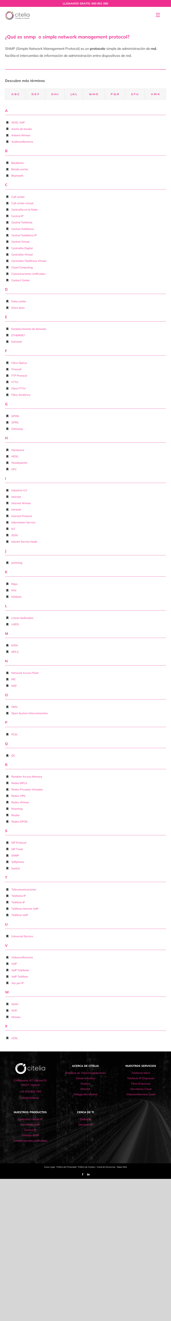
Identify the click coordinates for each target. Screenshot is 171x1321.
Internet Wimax (21, 503)
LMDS (15, 624)
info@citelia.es (30, 1097)
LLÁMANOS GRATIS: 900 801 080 (85, 3)
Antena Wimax (20, 135)
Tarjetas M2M (30, 1135)
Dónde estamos (85, 1078)
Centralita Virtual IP (30, 1119)
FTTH (14, 382)
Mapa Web (122, 1167)
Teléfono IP (18, 902)
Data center (18, 301)
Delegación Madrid (85, 1094)
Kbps (14, 584)
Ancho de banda (21, 129)
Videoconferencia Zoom (140, 1094)
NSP (14, 685)
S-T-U (134, 94)
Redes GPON (19, 821)
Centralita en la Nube (24, 209)
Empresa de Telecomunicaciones (85, 1073)
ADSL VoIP (18, 122)
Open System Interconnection (29, 713)
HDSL (15, 456)
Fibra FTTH (18, 388)
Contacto (85, 1119)
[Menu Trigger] (157, 14)
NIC (13, 679)
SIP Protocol (18, 842)
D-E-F (35, 94)
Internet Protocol (21, 516)
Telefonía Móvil (140, 1073)
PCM (14, 734)
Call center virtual (22, 203)
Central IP (17, 216)
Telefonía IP (18, 895)
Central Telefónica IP (24, 235)
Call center (18, 196)
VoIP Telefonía (20, 970)
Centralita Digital (22, 248)
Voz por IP (17, 983)
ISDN (14, 535)
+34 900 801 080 (30, 1091)
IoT (13, 528)
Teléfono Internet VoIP (24, 908)
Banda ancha (19, 169)
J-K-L (73, 94)
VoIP (14, 963)
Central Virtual (20, 241)
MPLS (15, 651)
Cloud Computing (22, 267)
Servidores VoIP (30, 1124)
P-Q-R (115, 94)
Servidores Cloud (140, 1089)
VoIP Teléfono (19, 976)
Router (15, 815)
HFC (14, 469)
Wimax (16, 1017)
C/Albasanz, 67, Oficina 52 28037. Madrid (30, 1083)
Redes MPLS (19, 783)
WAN (14, 1004)
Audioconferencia (22, 141)
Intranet (16, 509)
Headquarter (19, 462)
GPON (15, 416)
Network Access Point (25, 673)
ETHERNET (18, 335)
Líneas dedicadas (22, 618)
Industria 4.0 (19, 490)
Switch (15, 868)
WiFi (14, 1010)
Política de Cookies (86, 1167)
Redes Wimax (20, 802)
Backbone (17, 163)
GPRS (15, 422)
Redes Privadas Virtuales (27, 789)
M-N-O (93, 94)
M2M (14, 645)
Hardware (17, 450)
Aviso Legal (49, 1167)
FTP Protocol (19, 375)
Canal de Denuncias (106, 1167)
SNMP (15, 855)
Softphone (17, 861)
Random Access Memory (26, 776)
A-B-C (15, 94)
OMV (14, 706)
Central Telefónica (22, 229)
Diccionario (85, 1124)
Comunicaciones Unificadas (28, 273)
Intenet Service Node (24, 541)
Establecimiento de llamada (28, 329)
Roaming (17, 808)
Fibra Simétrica (20, 394)
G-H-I (54, 94)
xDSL (14, 1038)
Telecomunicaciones (23, 889)
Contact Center (20, 280)
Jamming (16, 562)
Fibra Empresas (141, 1083)
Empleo (85, 1083)
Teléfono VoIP (19, 915)
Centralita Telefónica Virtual (28, 261)
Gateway (17, 428)
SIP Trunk (17, 849)
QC (13, 755)
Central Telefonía (21, 222)
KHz (13, 590)
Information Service (23, 522)
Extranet (16, 341)
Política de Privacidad (66, 1167)
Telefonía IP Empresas (140, 1078)
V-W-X (155, 94)
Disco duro (18, 307)
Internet (16, 496)
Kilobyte (16, 596)
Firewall (16, 369)
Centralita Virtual (22, 254)
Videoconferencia (22, 957)
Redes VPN (18, 795)
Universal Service (22, 936)
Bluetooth (17, 175)
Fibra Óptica (19, 363)
